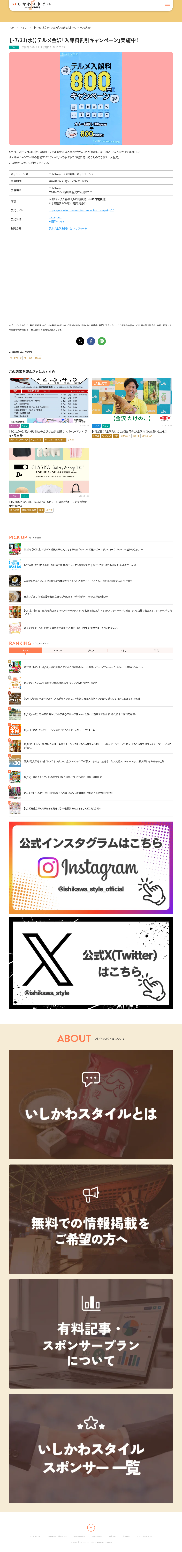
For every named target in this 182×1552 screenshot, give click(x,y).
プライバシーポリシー (144, 1536)
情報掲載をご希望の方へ (57, 1536)
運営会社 (112, 1536)
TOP (11, 27)
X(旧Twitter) (56, 221)
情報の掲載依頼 (80, 1536)
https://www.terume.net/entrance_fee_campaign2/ (81, 210)
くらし (24, 27)
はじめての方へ (36, 1536)
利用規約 (126, 1536)
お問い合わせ (97, 1536)
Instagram (55, 217)
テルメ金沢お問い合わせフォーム (68, 228)
